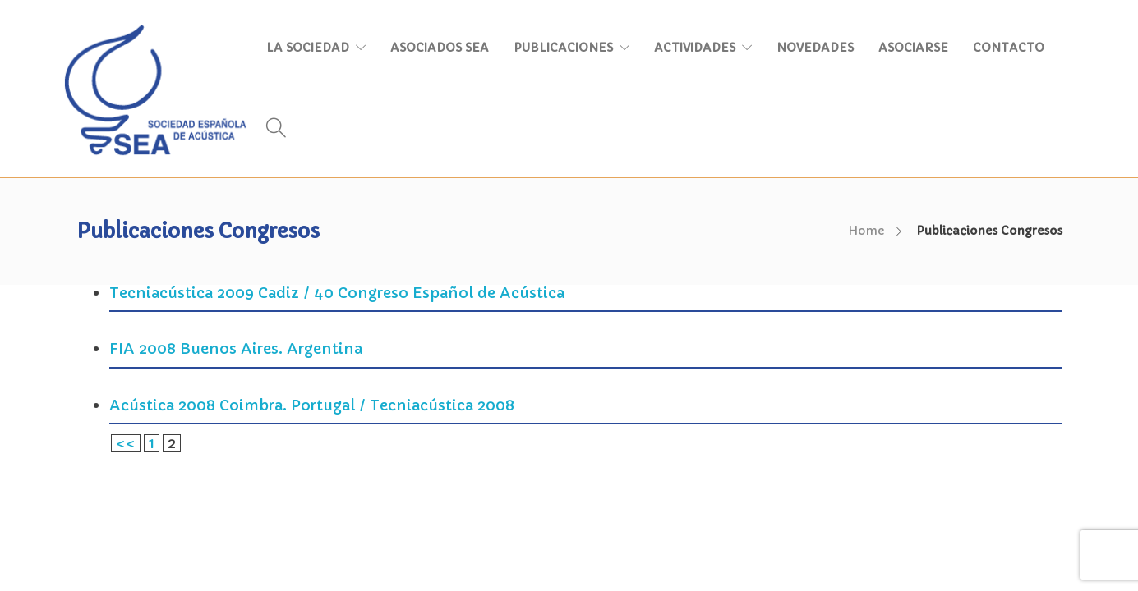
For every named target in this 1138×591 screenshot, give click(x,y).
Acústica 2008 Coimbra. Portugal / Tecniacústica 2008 (311, 405)
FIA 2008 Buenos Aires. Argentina (235, 348)
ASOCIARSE (913, 47)
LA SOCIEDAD (307, 47)
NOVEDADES (815, 47)
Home (866, 230)
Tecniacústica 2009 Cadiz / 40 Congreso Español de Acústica (336, 292)
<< (126, 442)
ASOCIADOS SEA (439, 47)
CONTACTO (1008, 47)
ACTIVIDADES (694, 47)
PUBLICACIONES (563, 47)
